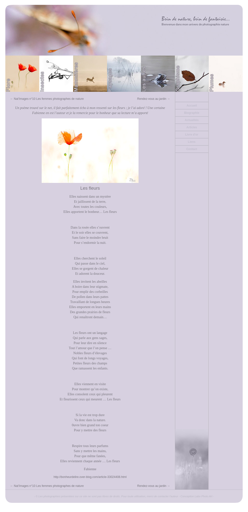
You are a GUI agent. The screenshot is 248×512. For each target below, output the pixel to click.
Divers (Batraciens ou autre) (158, 74)
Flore (22, 74)
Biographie (191, 113)
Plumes (226, 74)
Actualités (192, 120)
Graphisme (192, 74)
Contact (191, 149)
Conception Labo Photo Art (196, 496)
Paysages (124, 74)
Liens (191, 142)
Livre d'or (191, 134)
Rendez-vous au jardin (153, 99)
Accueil (191, 105)
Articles (191, 127)
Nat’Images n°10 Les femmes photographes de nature (47, 99)
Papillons (56, 74)
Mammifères (90, 74)
